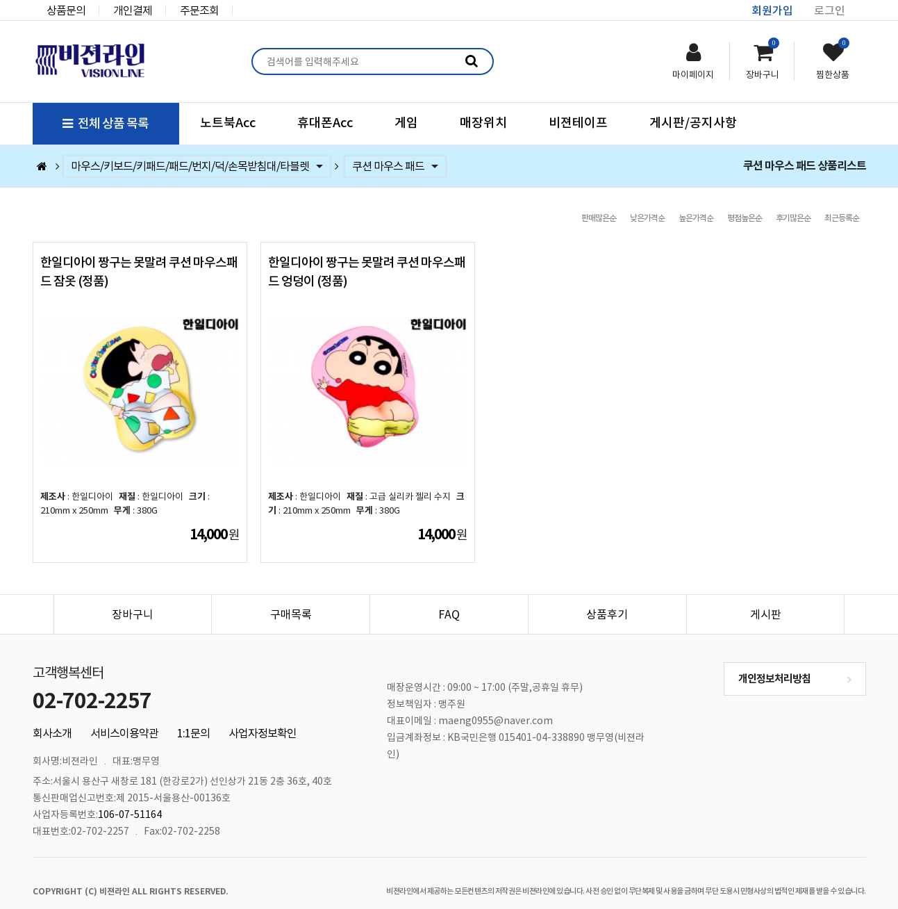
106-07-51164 (130, 798)
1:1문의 (193, 716)
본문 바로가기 (0, 0)
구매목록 (291, 598)
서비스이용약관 (124, 716)
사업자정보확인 (262, 716)
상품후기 (607, 598)
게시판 (765, 598)
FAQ (449, 598)
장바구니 (132, 598)
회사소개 (52, 716)
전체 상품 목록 (106, 123)
